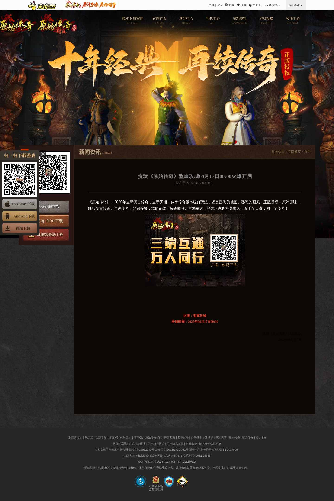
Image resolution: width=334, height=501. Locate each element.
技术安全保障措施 (210, 443)
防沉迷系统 (120, 443)
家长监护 (191, 443)
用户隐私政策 (175, 443)
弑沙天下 (221, 437)
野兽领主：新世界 (202, 437)
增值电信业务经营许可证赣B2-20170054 (214, 449)
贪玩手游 (101, 437)
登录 (220, 5)
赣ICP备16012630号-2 (143, 449)
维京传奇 (234, 437)
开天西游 (169, 437)
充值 (231, 5)
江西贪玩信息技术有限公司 (111, 449)
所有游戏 (293, 5)
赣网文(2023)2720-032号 (172, 449)
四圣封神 (183, 437)
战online (261, 437)
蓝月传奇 (247, 437)
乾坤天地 (125, 437)
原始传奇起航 (153, 437)
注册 (211, 5)
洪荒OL (138, 437)
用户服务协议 (156, 443)
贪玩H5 (113, 437)
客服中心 (274, 5)
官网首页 (294, 152)
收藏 (243, 5)
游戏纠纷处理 (137, 443)
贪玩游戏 (87, 437)
